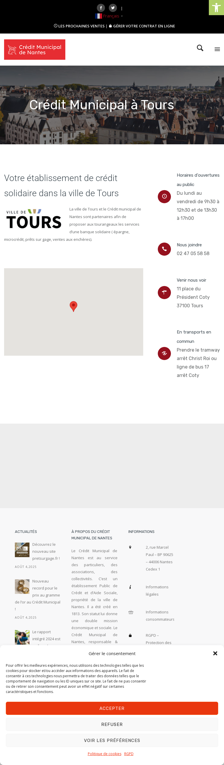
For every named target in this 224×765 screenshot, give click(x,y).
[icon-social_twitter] (114, 8)
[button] (216, 7)
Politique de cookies (104, 753)
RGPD (129, 753)
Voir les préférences (112, 740)
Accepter (112, 708)
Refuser (112, 724)
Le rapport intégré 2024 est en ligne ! (46, 638)
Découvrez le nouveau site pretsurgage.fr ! (46, 551)
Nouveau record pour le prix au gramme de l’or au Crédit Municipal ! (37, 595)
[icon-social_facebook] (102, 8)
